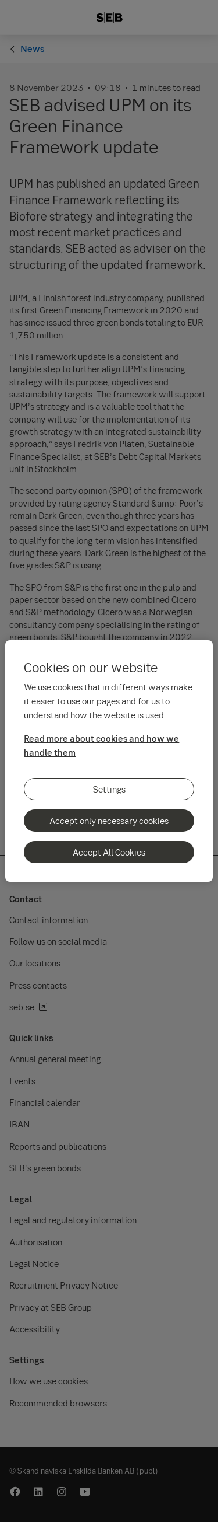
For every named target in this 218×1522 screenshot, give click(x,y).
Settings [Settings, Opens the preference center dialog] (109, 789)
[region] (108, 761)
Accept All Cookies (109, 852)
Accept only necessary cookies (109, 820)
